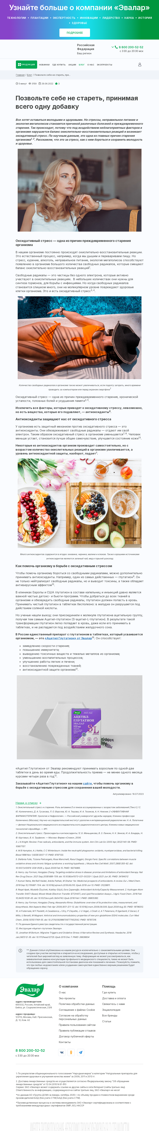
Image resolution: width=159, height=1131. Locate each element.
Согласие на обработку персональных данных (73, 1017)
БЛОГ (82, 64)
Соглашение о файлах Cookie (77, 1009)
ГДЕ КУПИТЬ (59, 64)
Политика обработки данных (77, 1003)
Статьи (106, 1021)
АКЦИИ (72, 64)
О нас (62, 992)
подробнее (75, 32)
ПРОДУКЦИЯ (28, 64)
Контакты (65, 1042)
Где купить (109, 992)
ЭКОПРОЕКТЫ (104, 64)
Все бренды (109, 1015)
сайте (87, 783)
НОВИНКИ (44, 64)
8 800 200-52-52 (131, 47)
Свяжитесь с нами (113, 1003)
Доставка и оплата (114, 998)
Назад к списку (27, 803)
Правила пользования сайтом (77, 1024)
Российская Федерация (85, 47)
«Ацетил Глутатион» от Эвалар (68, 638)
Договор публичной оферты (76, 1036)
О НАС (90, 64)
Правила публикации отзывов (77, 1030)
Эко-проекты (67, 998)
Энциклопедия (111, 1009)
